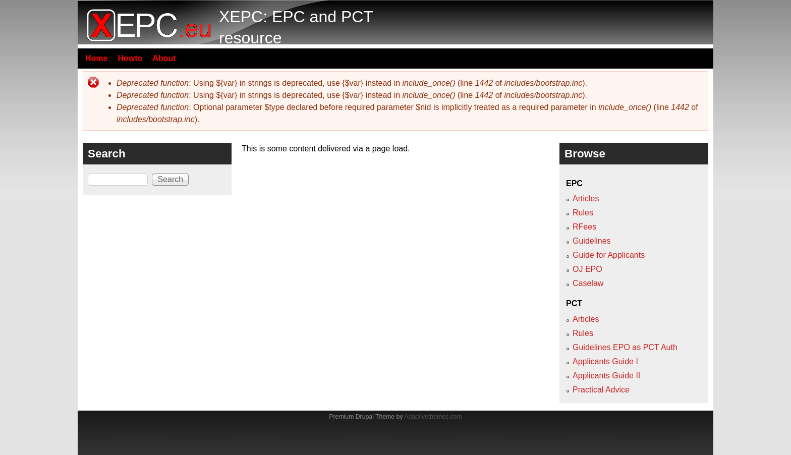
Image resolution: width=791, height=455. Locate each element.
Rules (583, 212)
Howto (130, 58)
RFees (584, 226)
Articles (586, 198)
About (164, 58)
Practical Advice (601, 389)
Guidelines (592, 241)
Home (96, 58)
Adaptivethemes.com (433, 416)
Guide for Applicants (609, 255)
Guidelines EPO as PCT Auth (625, 347)
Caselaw (588, 283)
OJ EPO (587, 269)
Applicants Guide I (605, 361)
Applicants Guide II (606, 375)
